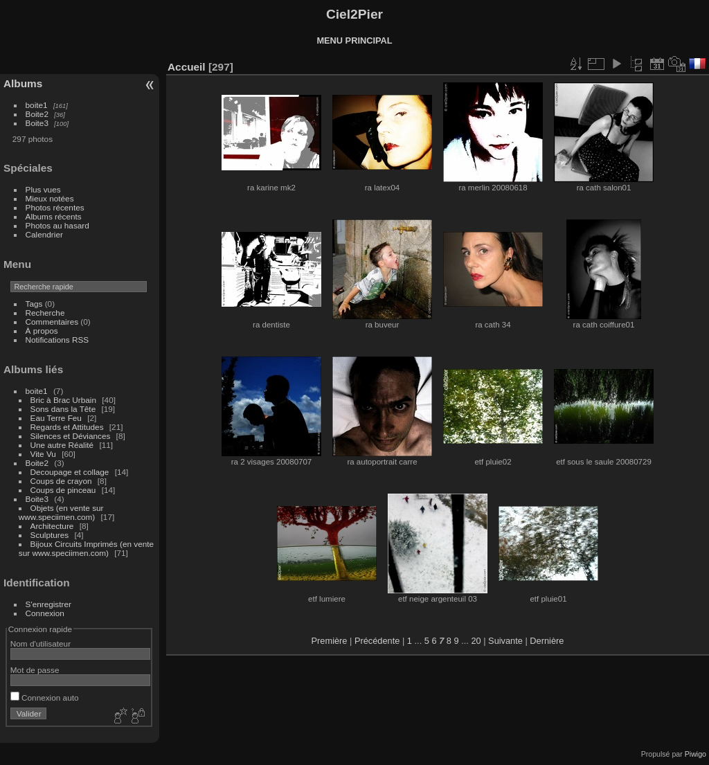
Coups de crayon (61, 480)
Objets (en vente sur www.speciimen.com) (61, 512)
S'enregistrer (48, 604)
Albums (22, 83)
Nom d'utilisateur (40, 643)
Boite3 (37, 122)
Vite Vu (43, 453)
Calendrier (44, 234)
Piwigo (695, 754)
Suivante (505, 641)
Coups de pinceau (63, 489)
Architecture (52, 525)
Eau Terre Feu (56, 417)
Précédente (377, 641)
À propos (42, 330)
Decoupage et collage (69, 471)
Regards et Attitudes (67, 426)
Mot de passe (35, 669)
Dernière (547, 641)
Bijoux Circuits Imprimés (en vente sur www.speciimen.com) (86, 548)
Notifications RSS (57, 339)
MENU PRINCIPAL (354, 40)
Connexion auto (44, 697)
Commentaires (52, 321)
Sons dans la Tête (63, 408)
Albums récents (54, 216)
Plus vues (43, 189)
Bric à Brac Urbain (63, 399)
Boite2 (37, 113)
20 (476, 641)
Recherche (45, 312)
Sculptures (49, 534)
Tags (34, 303)
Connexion (45, 613)
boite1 (37, 104)
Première (330, 641)
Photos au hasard (57, 225)
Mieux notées (50, 198)
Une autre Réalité (62, 444)
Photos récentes (55, 207)
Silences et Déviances (70, 435)
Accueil (187, 67)
